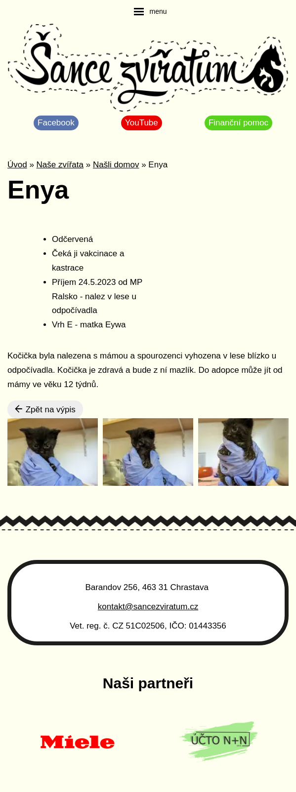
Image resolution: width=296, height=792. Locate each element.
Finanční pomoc (238, 122)
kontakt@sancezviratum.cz (148, 606)
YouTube (141, 122)
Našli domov (116, 164)
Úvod (17, 164)
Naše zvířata (60, 164)
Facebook (56, 122)
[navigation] (150, 11)
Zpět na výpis (45, 409)
